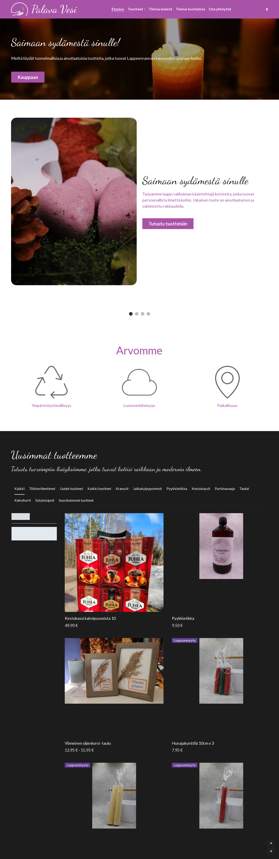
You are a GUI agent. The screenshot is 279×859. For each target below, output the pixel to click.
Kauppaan (28, 77)
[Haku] (267, 9)
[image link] (19, 9)
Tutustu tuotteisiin (167, 223)
